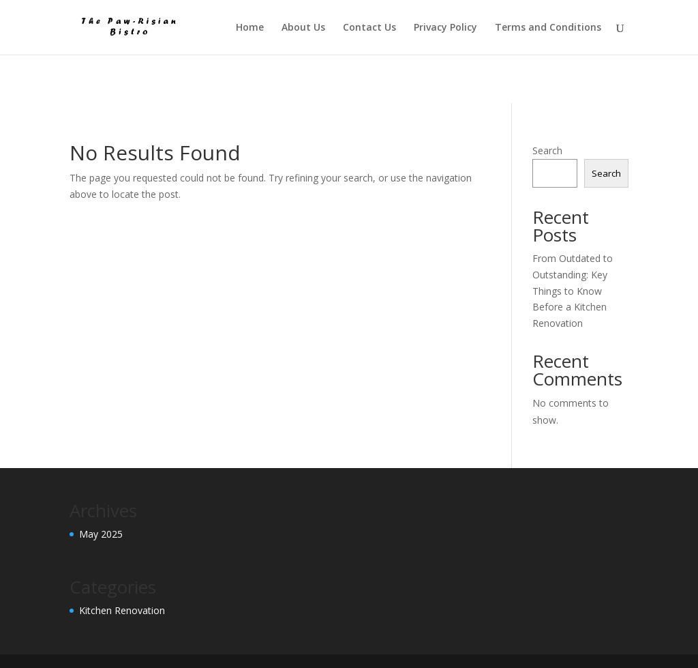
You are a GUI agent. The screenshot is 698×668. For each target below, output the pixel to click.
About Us (303, 28)
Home (250, 28)
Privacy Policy (445, 28)
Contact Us (369, 28)
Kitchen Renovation (122, 610)
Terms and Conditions (548, 28)
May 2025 (101, 533)
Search (547, 150)
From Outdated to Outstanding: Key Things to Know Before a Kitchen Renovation (572, 291)
